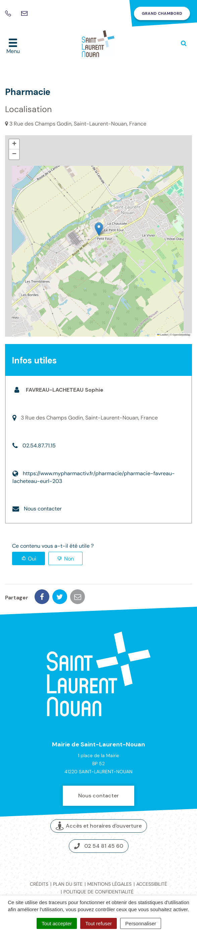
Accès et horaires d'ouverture (99, 826)
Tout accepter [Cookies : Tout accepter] (57, 923)
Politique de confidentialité (98, 892)
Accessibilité (151, 884)
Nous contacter (43, 508)
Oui (32, 558)
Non (69, 558)
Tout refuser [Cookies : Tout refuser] (98, 923)
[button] (99, 229)
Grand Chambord (162, 13)
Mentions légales (109, 884)
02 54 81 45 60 (98, 845)
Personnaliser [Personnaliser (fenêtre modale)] (140, 923)
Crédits (39, 884)
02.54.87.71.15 (39, 445)
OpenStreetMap (181, 334)
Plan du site (68, 884)
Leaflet (162, 334)
